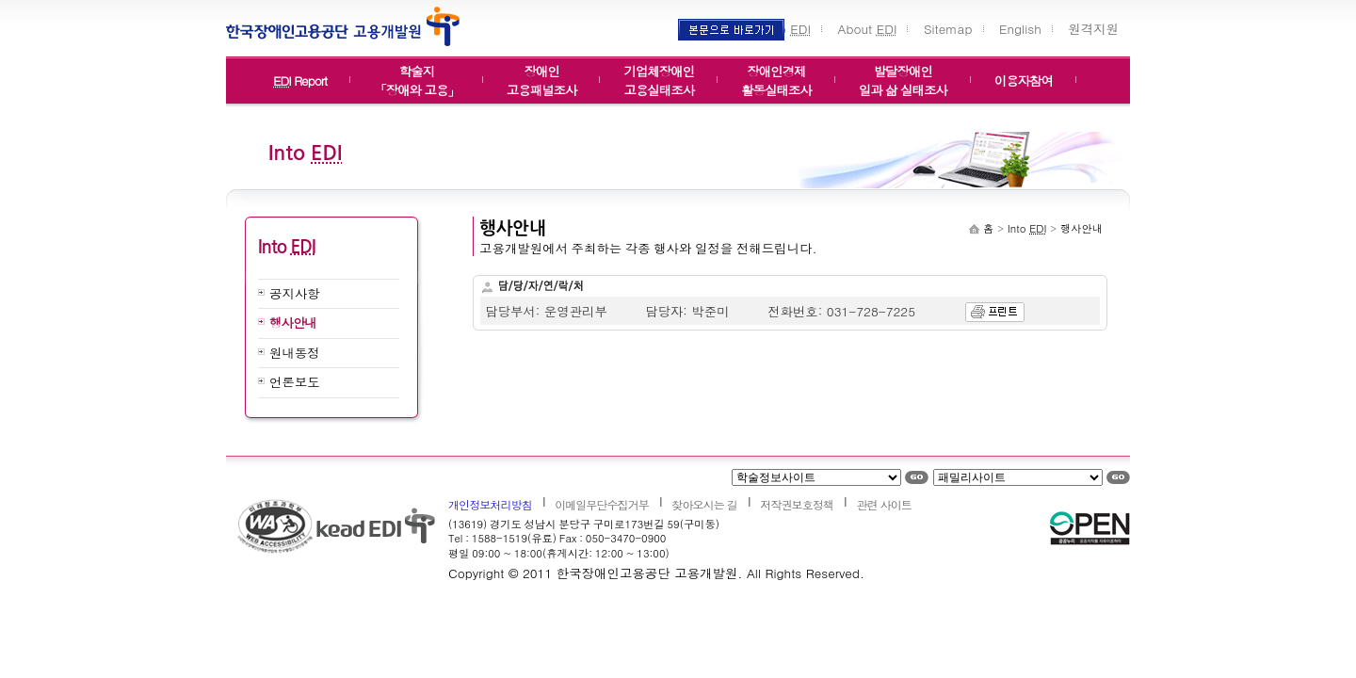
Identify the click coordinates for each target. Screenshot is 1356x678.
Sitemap (948, 29)
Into (788, 29)
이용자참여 (1023, 80)
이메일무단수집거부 (602, 504)
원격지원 (1093, 29)
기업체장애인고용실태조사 (658, 75)
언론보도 (294, 382)
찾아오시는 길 (704, 504)
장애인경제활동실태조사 (776, 75)
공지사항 (294, 293)
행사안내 (292, 322)
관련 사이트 (883, 504)
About (867, 29)
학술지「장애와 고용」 (417, 75)
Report (300, 80)
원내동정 (294, 353)
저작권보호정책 (796, 504)
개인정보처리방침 (490, 504)
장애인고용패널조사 (542, 75)
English (1020, 29)
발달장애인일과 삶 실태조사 (903, 75)
